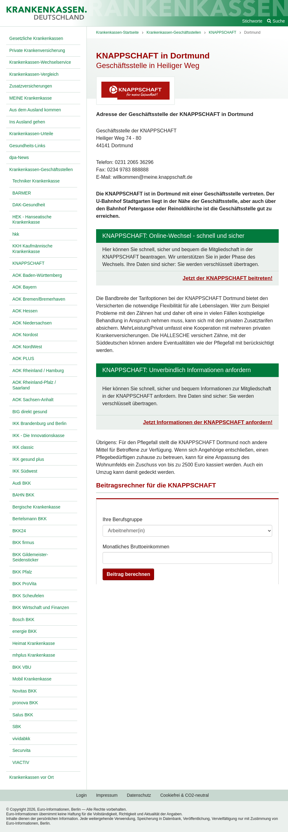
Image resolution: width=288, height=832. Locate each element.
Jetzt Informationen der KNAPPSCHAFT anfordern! (207, 422)
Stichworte (252, 21)
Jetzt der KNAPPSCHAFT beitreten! (227, 278)
